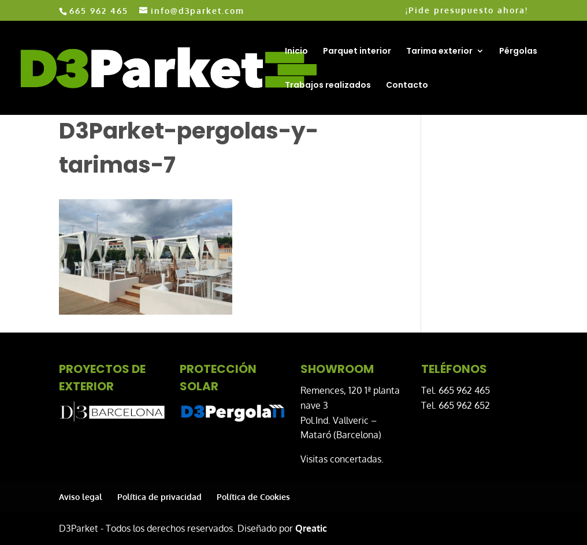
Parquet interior (357, 52)
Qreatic (311, 528)
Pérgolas (518, 52)
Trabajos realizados (328, 86)
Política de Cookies (253, 497)
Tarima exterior (439, 52)
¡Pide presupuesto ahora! (467, 10)
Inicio (296, 52)
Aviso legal (80, 497)
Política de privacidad (159, 497)
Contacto (407, 86)
